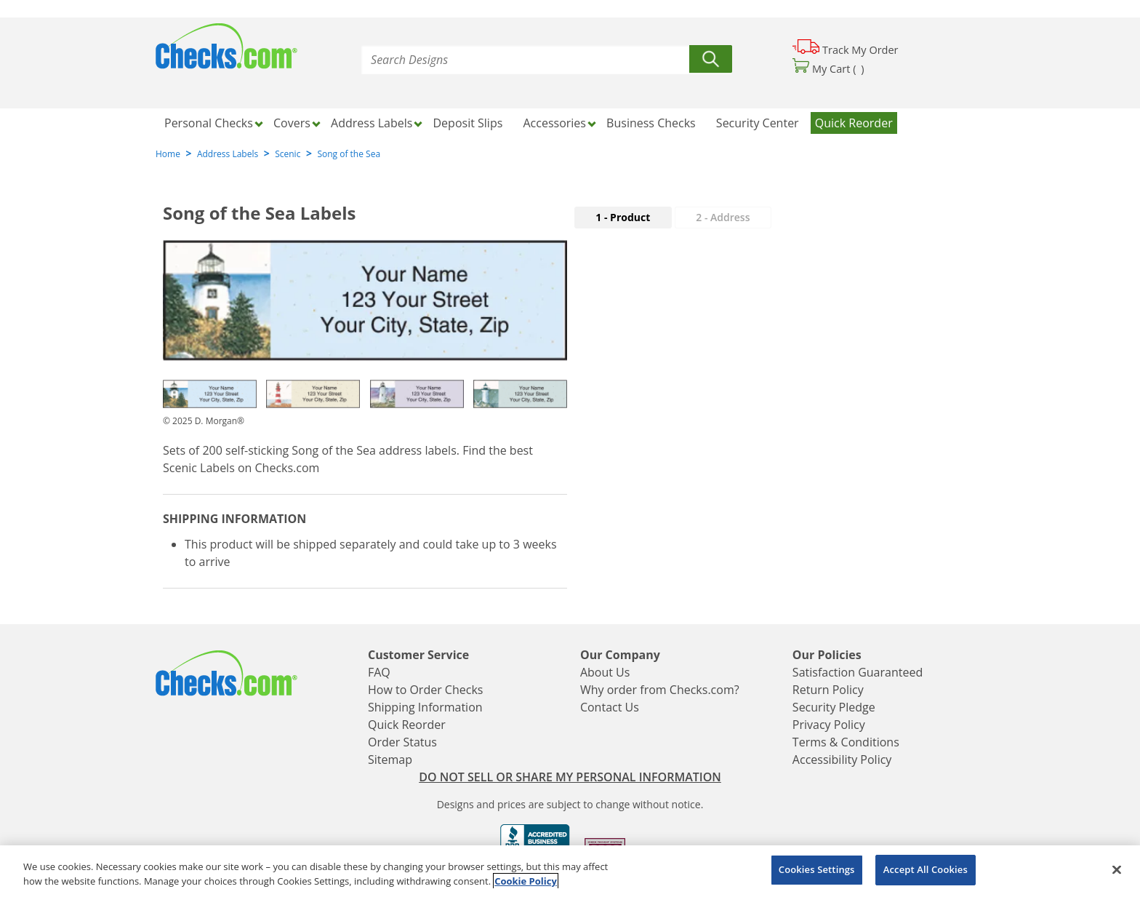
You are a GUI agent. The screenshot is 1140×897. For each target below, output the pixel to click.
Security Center (757, 123)
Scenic (287, 154)
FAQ (379, 672)
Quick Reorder (854, 123)
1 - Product (622, 217)
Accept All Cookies (925, 869)
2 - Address (723, 217)
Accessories (554, 123)
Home (168, 154)
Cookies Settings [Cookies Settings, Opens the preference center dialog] (817, 869)
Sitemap (390, 760)
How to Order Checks (425, 690)
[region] (570, 871)
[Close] (1117, 869)
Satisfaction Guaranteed (857, 672)
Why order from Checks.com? (659, 690)
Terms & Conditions (845, 742)
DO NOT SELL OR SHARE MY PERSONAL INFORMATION (570, 777)
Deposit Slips (468, 123)
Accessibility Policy (842, 760)
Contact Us (609, 707)
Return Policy (828, 690)
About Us (605, 672)
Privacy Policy (828, 725)
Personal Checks (208, 123)
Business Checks (651, 123)
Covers (291, 123)
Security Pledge (833, 707)
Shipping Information (425, 707)
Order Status (402, 742)
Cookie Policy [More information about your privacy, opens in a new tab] (525, 881)
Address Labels (371, 123)
